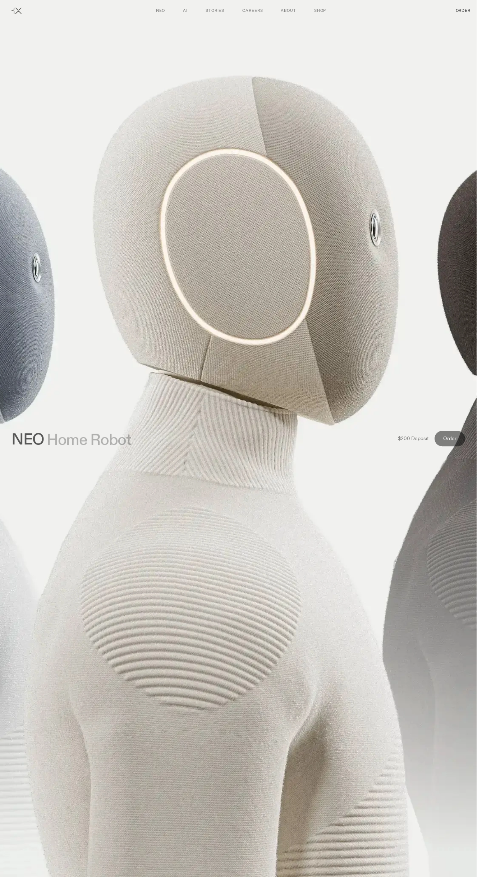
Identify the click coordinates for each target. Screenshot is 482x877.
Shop (320, 11)
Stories (215, 11)
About (288, 11)
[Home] (17, 10)
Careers (252, 11)
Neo (160, 11)
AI (185, 11)
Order (463, 11)
